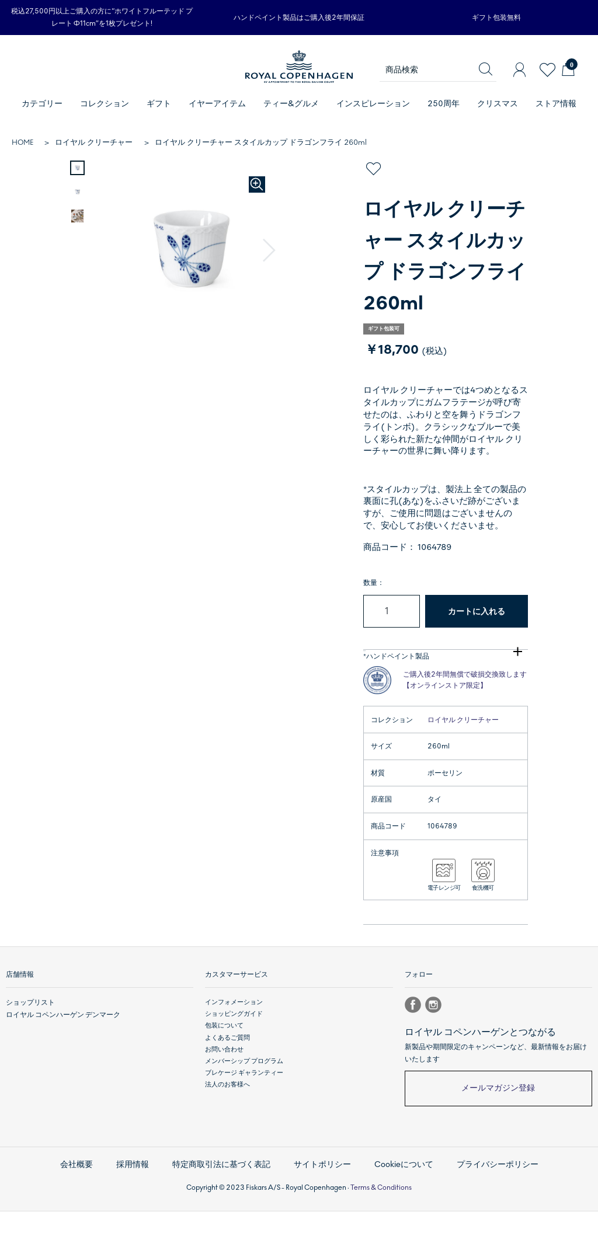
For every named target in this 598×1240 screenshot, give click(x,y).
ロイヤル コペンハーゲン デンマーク (58, 1047)
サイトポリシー (321, 1195)
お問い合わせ (224, 1082)
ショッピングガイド (234, 1047)
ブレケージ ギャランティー (244, 1106)
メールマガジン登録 (498, 1122)
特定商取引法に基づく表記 (226, 1195)
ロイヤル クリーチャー (94, 142)
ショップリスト (28, 1036)
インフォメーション (234, 1036)
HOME (22, 142)
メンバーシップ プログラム (244, 1094)
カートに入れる (476, 611)
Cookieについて (398, 1195)
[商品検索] (438, 70)
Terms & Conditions (381, 1216)
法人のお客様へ (227, 1117)
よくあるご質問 (227, 1071)
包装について (224, 1059)
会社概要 (88, 1195)
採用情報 (142, 1195)
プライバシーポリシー (487, 1195)
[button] (270, 250)
